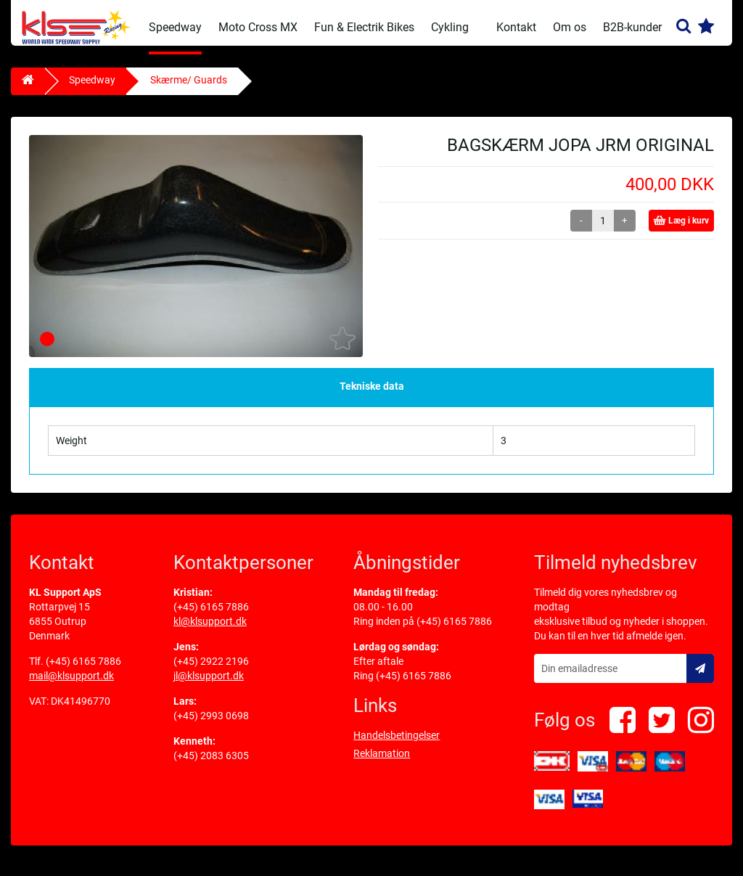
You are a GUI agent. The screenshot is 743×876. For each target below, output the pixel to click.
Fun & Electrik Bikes (364, 27)
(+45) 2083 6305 (211, 764)
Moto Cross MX (257, 27)
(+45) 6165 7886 (83, 670)
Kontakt (516, 27)
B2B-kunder (632, 27)
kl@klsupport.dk (210, 630)
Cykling (450, 27)
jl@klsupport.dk (208, 684)
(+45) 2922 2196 (211, 670)
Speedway (175, 27)
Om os (569, 27)
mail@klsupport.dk (71, 684)
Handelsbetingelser (396, 744)
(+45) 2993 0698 (211, 724)
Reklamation (381, 762)
